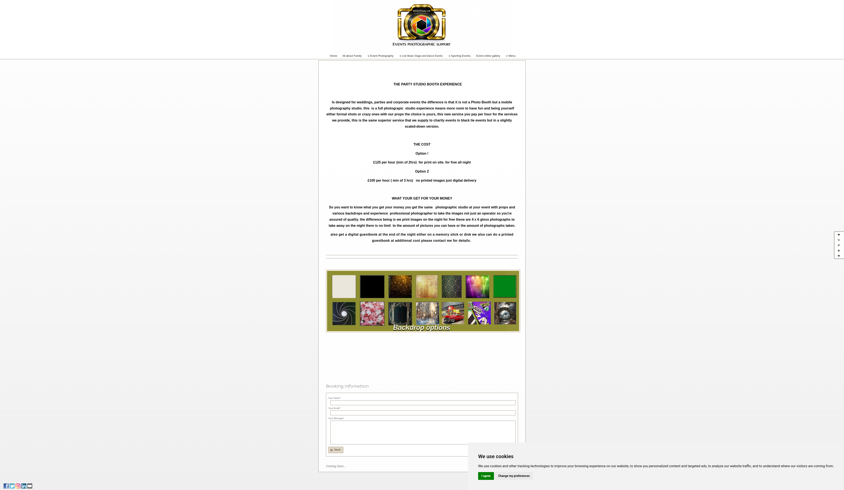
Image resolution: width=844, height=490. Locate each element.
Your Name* (334, 398)
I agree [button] (486, 476)
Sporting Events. (459, 56)
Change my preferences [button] (514, 476)
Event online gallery (488, 55)
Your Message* (336, 418)
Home (333, 55)
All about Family (352, 55)
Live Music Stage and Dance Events (421, 56)
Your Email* (334, 408)
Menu (510, 56)
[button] (335, 450)
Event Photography (380, 56)
